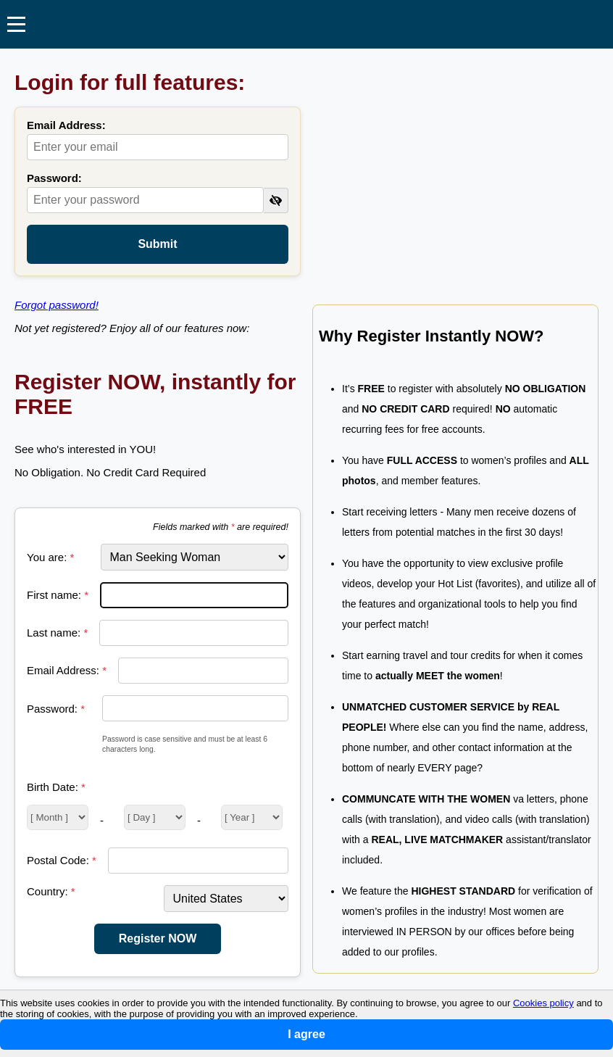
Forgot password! (56, 305)
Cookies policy (543, 1003)
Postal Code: (61, 860)
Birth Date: (56, 787)
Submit (157, 244)
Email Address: (66, 125)
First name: (57, 595)
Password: (54, 178)
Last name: (57, 632)
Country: (51, 891)
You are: (50, 557)
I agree (306, 1034)
